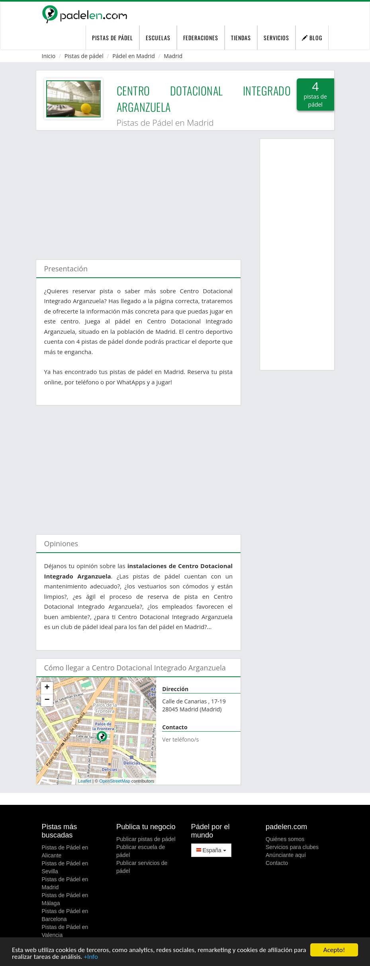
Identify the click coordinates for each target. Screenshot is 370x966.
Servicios (276, 37)
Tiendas (241, 37)
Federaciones (200, 37)
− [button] (46, 700)
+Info (91, 957)
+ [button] (46, 688)
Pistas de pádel (84, 56)
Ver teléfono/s (180, 739)
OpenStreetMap (114, 781)
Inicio (49, 56)
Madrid (173, 56)
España (211, 850)
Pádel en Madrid (133, 56)
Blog (312, 37)
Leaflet (84, 781)
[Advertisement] (139, 191)
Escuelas (158, 37)
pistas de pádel (112, 37)
